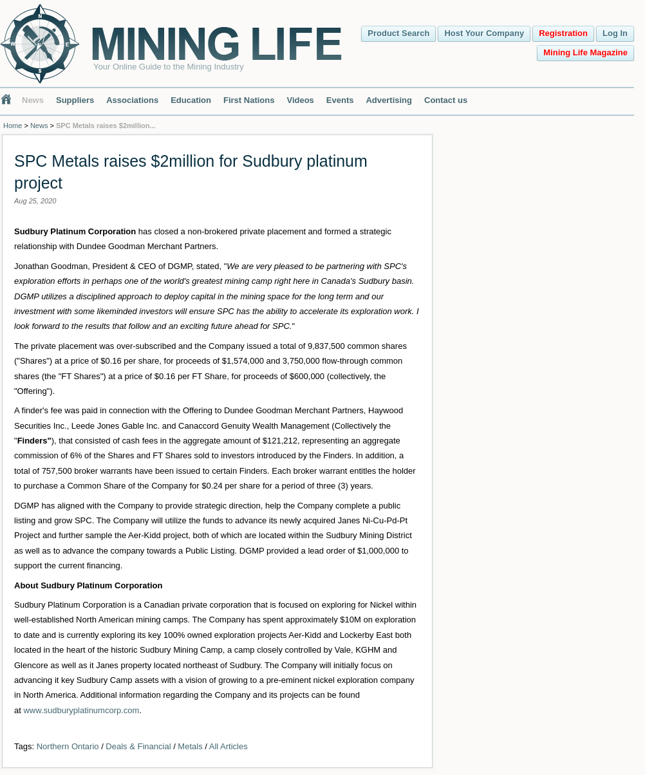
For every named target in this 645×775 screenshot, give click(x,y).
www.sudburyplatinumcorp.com (81, 710)
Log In (615, 33)
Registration (563, 33)
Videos (299, 100)
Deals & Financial (138, 746)
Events (340, 100)
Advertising (389, 100)
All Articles (228, 746)
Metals (190, 746)
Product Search (398, 33)
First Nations (248, 100)
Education (191, 100)
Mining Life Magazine (585, 52)
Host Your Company (484, 33)
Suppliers (75, 100)
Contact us (445, 100)
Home (12, 125)
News (33, 100)
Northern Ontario (68, 746)
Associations (132, 100)
